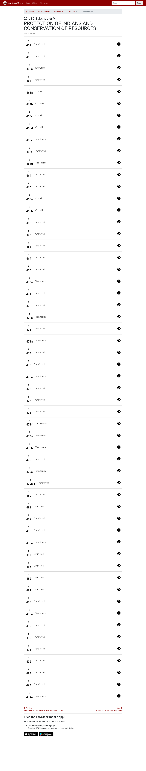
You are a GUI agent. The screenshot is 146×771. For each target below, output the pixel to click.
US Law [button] (34, 3)
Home (28, 3)
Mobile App (44, 3)
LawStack (30, 12)
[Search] (123, 3)
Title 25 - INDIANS (43, 12)
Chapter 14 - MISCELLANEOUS (64, 12)
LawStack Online (13, 3)
